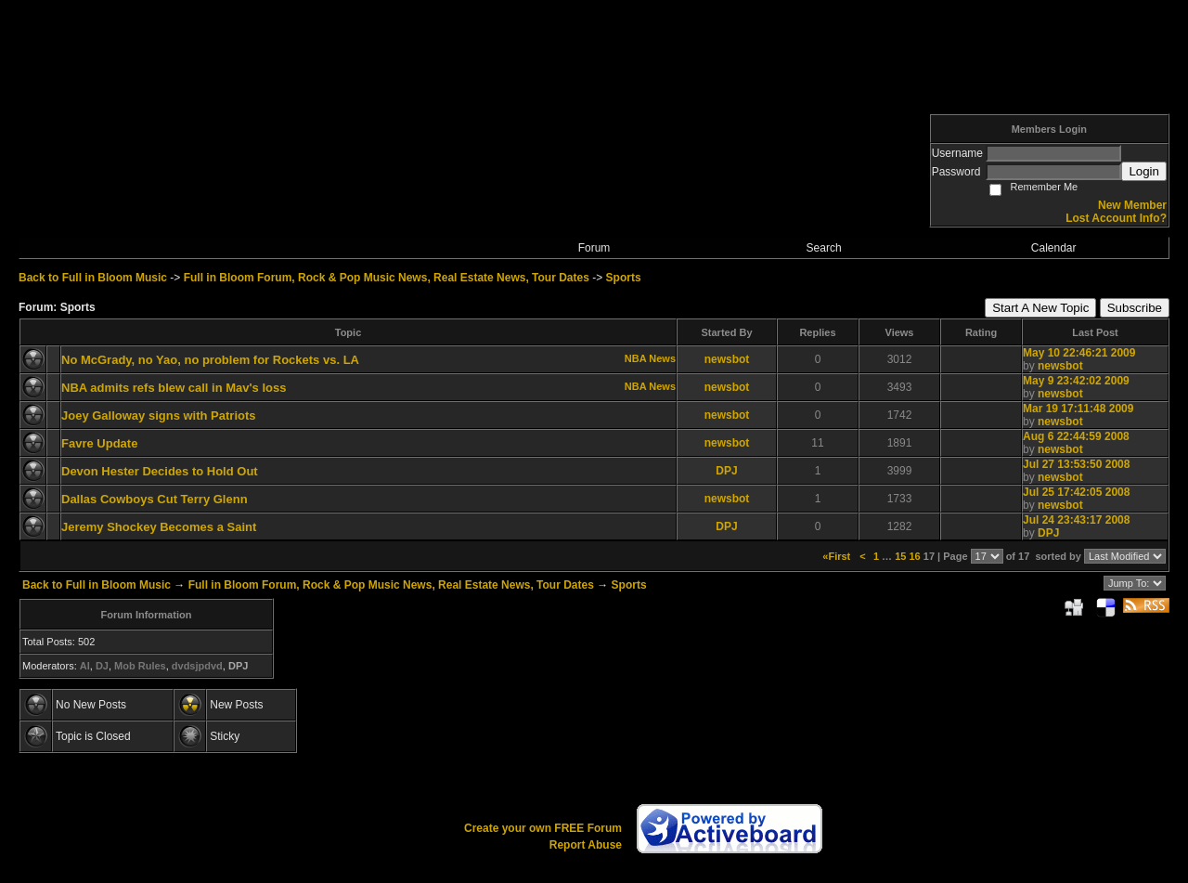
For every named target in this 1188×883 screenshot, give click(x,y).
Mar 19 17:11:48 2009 (1078, 408)
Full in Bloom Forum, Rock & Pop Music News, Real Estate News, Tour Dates (386, 277)
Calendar (1054, 247)
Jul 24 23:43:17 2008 (1076, 519)
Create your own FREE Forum (543, 828)
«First (837, 556)
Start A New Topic (1040, 308)
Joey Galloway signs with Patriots (158, 415)
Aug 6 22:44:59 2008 (1076, 436)
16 (914, 556)
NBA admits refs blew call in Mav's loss (173, 388)
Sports (623, 277)
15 (900, 556)
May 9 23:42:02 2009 (1076, 380)
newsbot (727, 359)
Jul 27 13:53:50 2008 (1076, 464)
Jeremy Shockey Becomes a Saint (158, 527)
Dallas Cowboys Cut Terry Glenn (154, 499)
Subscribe (1134, 308)
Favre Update (99, 443)
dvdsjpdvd (197, 665)
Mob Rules (140, 665)
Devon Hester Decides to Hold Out (159, 471)
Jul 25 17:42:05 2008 (1076, 492)
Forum (594, 247)
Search (824, 247)
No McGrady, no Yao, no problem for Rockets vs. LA (210, 360)
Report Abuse (585, 844)
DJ (102, 665)
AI (85, 665)
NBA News (650, 358)
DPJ (726, 470)
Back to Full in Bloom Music (93, 277)
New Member (1132, 205)
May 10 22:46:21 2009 (1079, 352)
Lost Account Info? (1116, 218)
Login (1144, 171)
